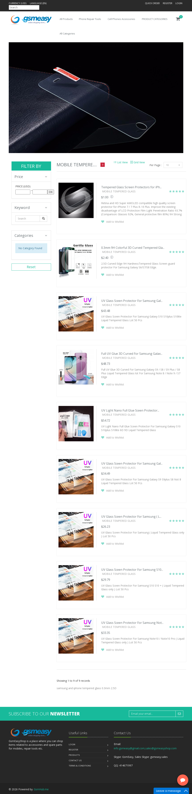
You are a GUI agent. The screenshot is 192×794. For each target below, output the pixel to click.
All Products (66, 19)
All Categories (67, 33)
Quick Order (152, 3)
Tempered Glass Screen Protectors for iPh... (131, 187)
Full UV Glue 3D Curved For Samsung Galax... (131, 354)
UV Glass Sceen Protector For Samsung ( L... (131, 516)
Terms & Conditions (80, 765)
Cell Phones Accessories (121, 19)
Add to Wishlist (115, 221)
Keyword (30, 207)
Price (30, 176)
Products (74, 755)
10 (173, 165)
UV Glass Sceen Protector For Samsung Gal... (131, 301)
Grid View (137, 162)
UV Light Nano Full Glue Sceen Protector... (130, 410)
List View (121, 162)
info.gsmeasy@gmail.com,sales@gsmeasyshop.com (145, 748)
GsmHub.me (41, 789)
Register (167, 3)
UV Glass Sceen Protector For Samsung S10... (132, 570)
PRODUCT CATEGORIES (154, 19)
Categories (30, 235)
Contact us (75, 760)
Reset (31, 267)
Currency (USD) (17, 3)
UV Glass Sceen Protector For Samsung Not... (132, 623)
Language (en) (38, 3)
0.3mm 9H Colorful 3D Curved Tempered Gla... (132, 248)
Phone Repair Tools (90, 19)
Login (178, 3)
